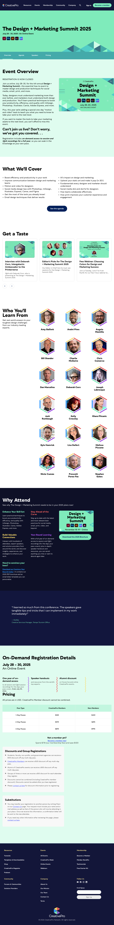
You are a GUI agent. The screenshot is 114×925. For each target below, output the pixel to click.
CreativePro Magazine (12, 868)
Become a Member (83, 856)
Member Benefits (83, 860)
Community (60, 5)
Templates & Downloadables (14, 860)
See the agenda (57, 209)
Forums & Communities (12, 884)
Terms (43, 901)
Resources (27, 5)
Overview (7, 55)
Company (72, 5)
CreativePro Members (16, 761)
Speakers (35, 55)
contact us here (19, 786)
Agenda (21, 55)
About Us (44, 884)
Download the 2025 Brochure (75, 537)
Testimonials (81, 864)
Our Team (44, 892)
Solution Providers (11, 888)
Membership (48, 5)
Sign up (89, 897)
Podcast (7, 872)
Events (37, 5)
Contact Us (17, 806)
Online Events (46, 864)
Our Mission (45, 888)
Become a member (102, 5)
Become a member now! (57, 741)
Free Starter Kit (82, 868)
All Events (44, 856)
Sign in (88, 5)
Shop (6, 864)
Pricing (48, 55)
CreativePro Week (47, 860)
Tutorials (7, 856)
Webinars (44, 868)
